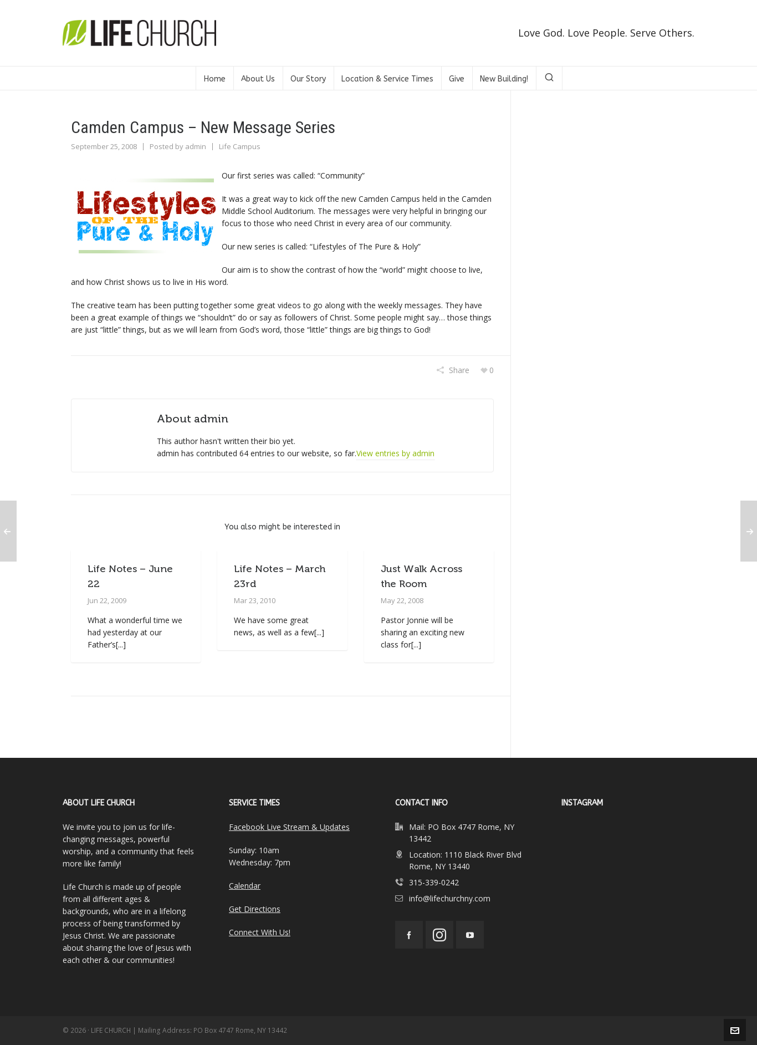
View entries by (395, 453)
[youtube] (470, 935)
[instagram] (439, 935)
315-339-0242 (434, 882)
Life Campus (239, 146)
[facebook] (409, 935)
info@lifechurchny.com (449, 898)
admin (195, 146)
